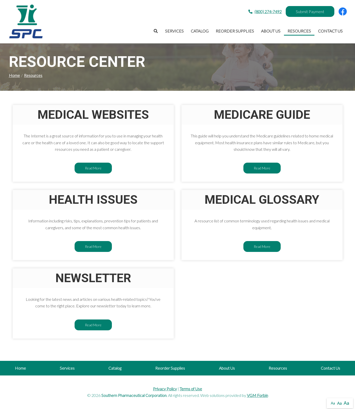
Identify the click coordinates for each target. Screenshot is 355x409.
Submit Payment (310, 11)
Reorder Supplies (235, 30)
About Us (270, 30)
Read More (93, 168)
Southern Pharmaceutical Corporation (134, 395)
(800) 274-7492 (265, 12)
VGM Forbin (257, 395)
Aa (333, 403)
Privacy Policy (165, 388)
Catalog (200, 30)
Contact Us (330, 30)
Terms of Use (191, 388)
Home (14, 75)
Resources (299, 30)
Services (174, 30)
